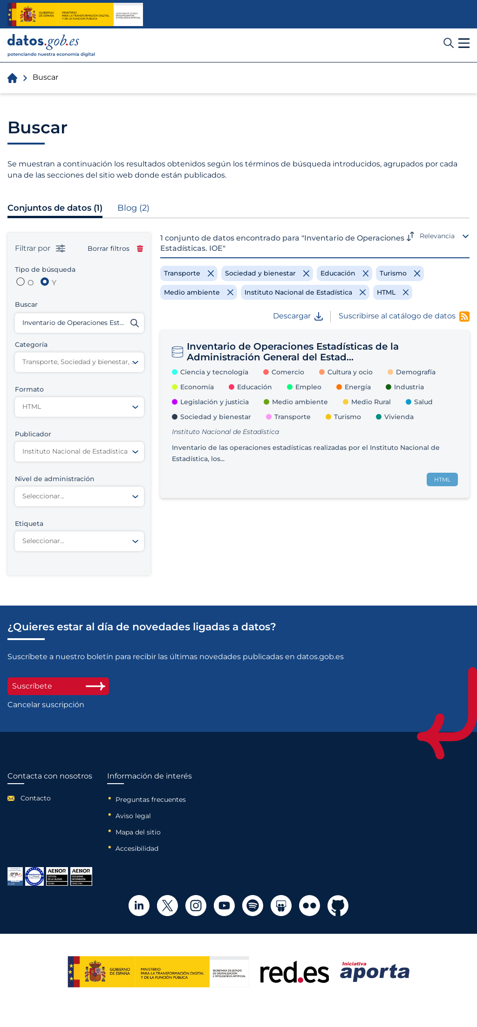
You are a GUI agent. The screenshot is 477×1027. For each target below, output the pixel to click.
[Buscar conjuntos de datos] (79, 323)
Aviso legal (133, 816)
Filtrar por (40, 248)
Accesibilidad (137, 848)
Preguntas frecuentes (151, 799)
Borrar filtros (115, 248)
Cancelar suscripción (45, 705)
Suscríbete (58, 686)
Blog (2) (133, 208)
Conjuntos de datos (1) (54, 208)
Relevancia (437, 236)
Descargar (298, 316)
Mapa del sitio (138, 832)
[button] (464, 43)
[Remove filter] (189, 273)
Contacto (35, 798)
